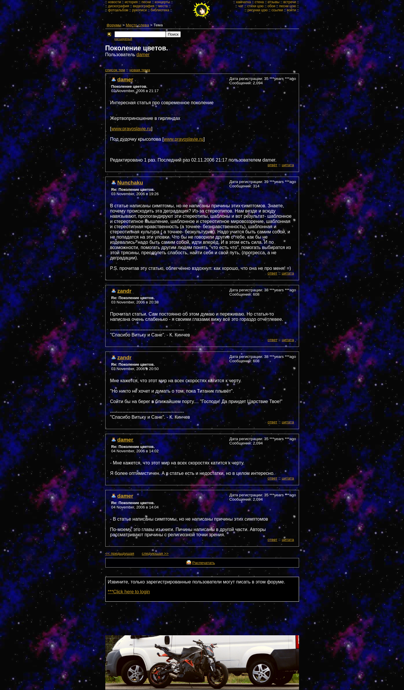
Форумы (114, 25)
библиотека (160, 10)
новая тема (140, 70)
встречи (289, 2)
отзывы (273, 2)
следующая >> (155, 553)
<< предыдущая (119, 553)
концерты (162, 2)
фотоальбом (118, 10)
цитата (288, 165)
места (163, 6)
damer (143, 54)
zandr (124, 291)
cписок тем (115, 70)
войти (291, 10)
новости (114, 2)
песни (146, 2)
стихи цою (255, 6)
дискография (118, 6)
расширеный (123, 39)
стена (259, 2)
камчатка (243, 2)
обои (271, 6)
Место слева (137, 25)
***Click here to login (129, 591)
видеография (143, 6)
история (131, 2)
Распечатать (203, 563)
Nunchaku (130, 183)
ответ (272, 165)
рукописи (139, 10)
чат (240, 6)
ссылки (277, 10)
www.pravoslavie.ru (131, 128)
